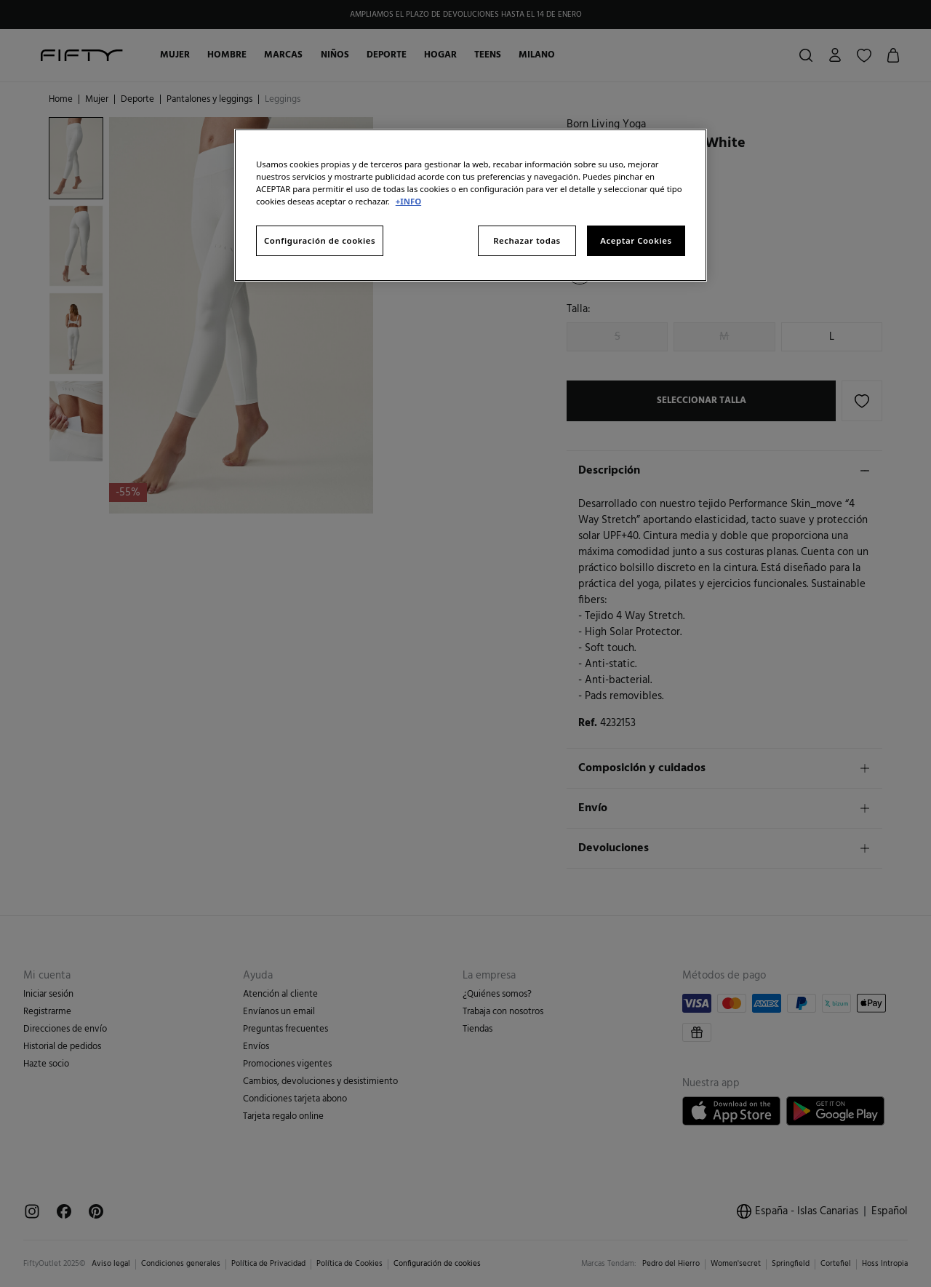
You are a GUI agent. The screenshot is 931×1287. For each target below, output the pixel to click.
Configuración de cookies (319, 240)
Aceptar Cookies (635, 240)
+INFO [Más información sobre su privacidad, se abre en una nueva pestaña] (408, 201)
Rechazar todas (527, 240)
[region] (470, 205)
